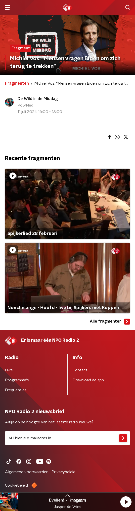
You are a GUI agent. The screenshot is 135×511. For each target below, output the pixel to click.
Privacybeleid (63, 472)
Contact (80, 370)
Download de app (88, 380)
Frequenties (16, 390)
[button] (126, 502)
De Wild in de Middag (37, 99)
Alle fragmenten (110, 322)
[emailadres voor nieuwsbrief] (67, 438)
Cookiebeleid (16, 485)
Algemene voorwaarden (26, 472)
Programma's (17, 380)
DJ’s (9, 370)
